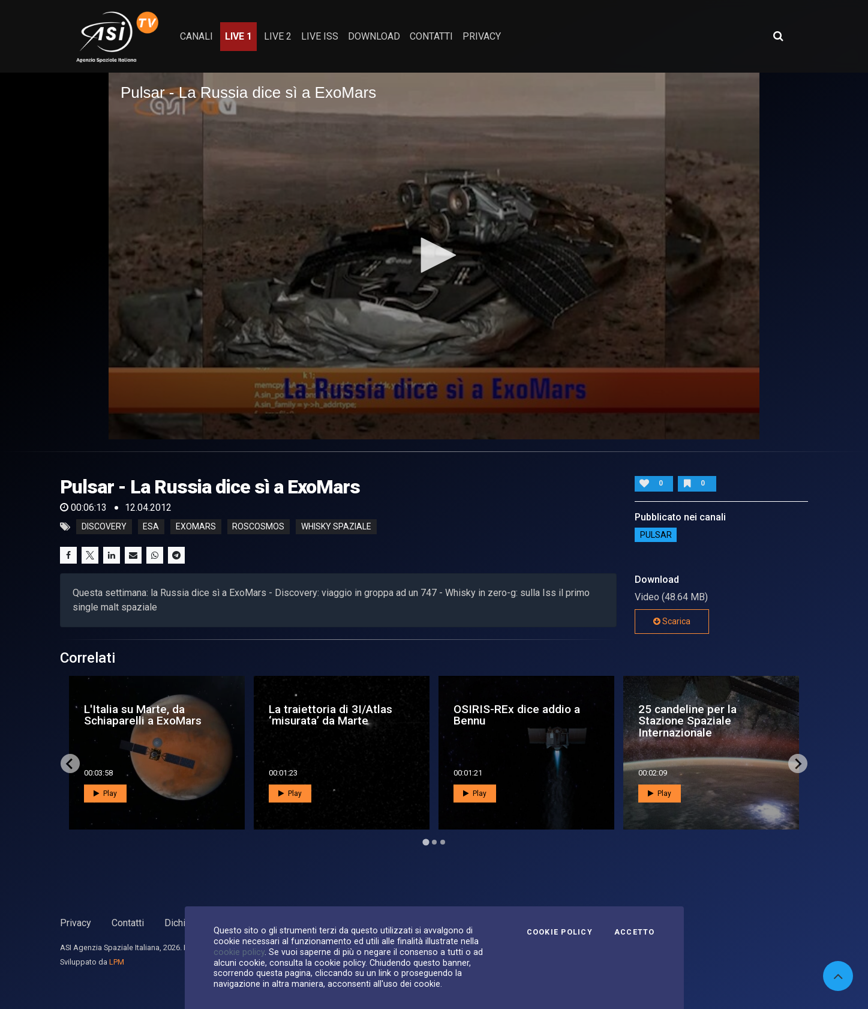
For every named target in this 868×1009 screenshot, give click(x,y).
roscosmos (258, 527)
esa (151, 527)
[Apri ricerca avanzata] (778, 36)
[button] (434, 255)
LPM (116, 961)
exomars (196, 527)
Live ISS (319, 36)
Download (374, 36)
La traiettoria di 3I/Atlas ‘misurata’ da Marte (330, 714)
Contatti (128, 923)
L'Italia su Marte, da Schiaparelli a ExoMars (143, 714)
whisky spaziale (336, 527)
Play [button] (105, 793)
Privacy (75, 923)
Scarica (671, 621)
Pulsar (656, 535)
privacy (481, 36)
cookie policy (239, 952)
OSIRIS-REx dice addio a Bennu (516, 714)
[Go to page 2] (434, 842)
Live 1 (238, 36)
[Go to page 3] (442, 842)
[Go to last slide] (70, 763)
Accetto (634, 932)
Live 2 (278, 36)
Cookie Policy (560, 932)
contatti (431, 36)
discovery (104, 527)
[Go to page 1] (425, 842)
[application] (434, 256)
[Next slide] (797, 763)
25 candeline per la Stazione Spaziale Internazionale (687, 720)
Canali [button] (196, 36)
